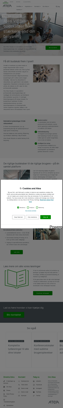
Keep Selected (18, 217)
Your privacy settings (30, 210)
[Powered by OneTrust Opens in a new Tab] (55, 226)
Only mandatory (32, 217)
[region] (31, 204)
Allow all (45, 217)
